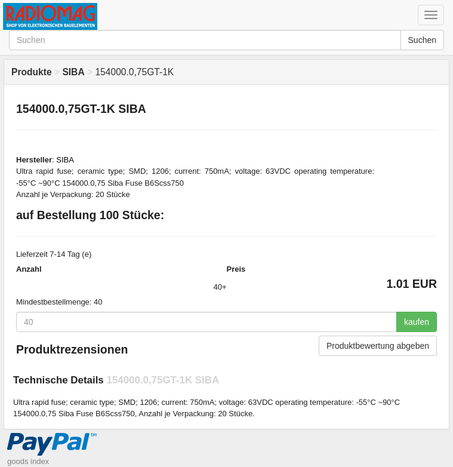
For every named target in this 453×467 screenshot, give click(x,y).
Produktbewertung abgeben (377, 346)
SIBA (65, 159)
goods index (28, 461)
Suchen (422, 40)
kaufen (416, 322)
